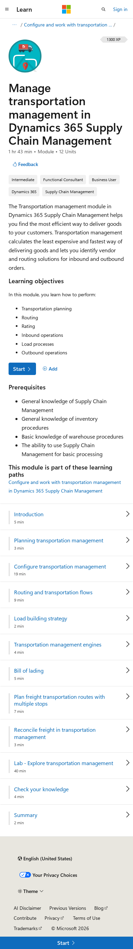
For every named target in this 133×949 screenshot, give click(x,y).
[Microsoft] (66, 9)
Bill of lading (29, 670)
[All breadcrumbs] (14, 24)
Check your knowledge (41, 789)
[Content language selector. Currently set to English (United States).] (45, 858)
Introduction (29, 514)
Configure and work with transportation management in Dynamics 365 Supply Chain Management (68, 24)
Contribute (25, 918)
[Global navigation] (7, 9)
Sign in (120, 9)
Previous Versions (67, 908)
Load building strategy (40, 618)
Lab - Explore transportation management (63, 763)
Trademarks (26, 928)
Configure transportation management (60, 566)
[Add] (50, 368)
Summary (25, 815)
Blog (99, 908)
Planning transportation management (58, 540)
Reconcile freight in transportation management (55, 733)
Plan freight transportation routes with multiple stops (59, 700)
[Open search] (103, 9)
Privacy (52, 918)
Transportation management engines (57, 644)
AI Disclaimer (27, 908)
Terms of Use (86, 918)
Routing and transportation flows (53, 592)
